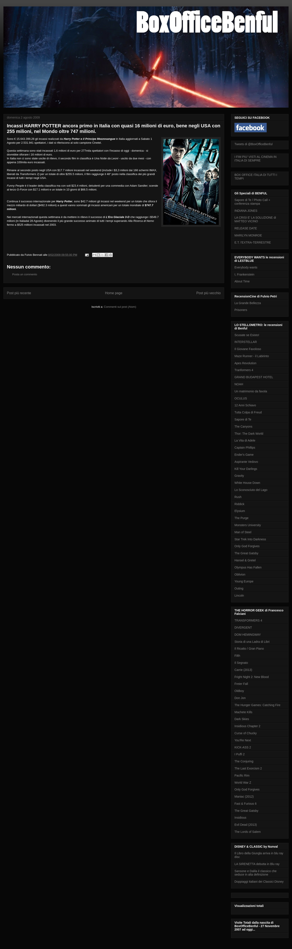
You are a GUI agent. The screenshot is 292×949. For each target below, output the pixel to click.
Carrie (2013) (243, 670)
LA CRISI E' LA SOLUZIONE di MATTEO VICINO (255, 219)
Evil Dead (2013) (245, 824)
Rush (238, 497)
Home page (113, 293)
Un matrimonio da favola (250, 391)
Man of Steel (242, 532)
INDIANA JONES (245, 210)
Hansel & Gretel (245, 560)
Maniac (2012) (244, 796)
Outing (238, 588)
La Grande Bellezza (247, 303)
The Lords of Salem (247, 831)
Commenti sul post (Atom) (120, 306)
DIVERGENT (243, 627)
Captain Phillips (244, 447)
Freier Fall (241, 683)
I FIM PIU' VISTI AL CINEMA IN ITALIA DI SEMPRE (255, 158)
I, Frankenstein (244, 274)
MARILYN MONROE (248, 235)
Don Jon (240, 698)
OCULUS (240, 398)
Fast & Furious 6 (245, 803)
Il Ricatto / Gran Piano (249, 648)
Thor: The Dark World (248, 433)
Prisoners (240, 310)
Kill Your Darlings (245, 469)
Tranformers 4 (243, 370)
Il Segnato (241, 662)
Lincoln (239, 595)
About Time (242, 281)
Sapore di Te (242, 419)
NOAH (238, 384)
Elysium (239, 511)
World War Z (242, 782)
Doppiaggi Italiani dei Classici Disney (259, 881)
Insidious (240, 817)
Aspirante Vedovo (246, 461)
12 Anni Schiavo (245, 405)
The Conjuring (243, 761)
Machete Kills (243, 712)
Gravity (239, 475)
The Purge (241, 518)
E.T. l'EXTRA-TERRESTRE (252, 242)
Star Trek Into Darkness (250, 539)
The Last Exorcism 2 (248, 768)
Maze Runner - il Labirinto (251, 356)
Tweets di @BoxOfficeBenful (253, 144)
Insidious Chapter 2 (247, 726)
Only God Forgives (247, 546)
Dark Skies (241, 719)
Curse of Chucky (245, 733)
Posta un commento (24, 274)
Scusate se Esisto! (246, 335)
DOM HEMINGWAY (247, 634)
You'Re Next (242, 740)
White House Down (247, 482)
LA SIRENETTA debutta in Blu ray (257, 864)
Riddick (239, 504)
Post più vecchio (208, 293)
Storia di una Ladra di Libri (251, 641)
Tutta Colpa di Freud (248, 412)
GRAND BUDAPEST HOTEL (253, 377)
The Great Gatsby (246, 553)
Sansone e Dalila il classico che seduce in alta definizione (255, 872)
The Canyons (243, 426)
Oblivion (239, 574)
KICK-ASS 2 (242, 747)
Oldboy (239, 691)
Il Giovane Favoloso (247, 349)
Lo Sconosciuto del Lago (250, 490)
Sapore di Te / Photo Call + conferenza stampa (252, 201)
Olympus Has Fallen (248, 567)
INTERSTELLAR (245, 342)
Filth (237, 655)
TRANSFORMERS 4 (248, 620)
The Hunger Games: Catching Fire (257, 705)
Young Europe (243, 581)
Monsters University (247, 525)
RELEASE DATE (245, 228)
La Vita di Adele (244, 440)
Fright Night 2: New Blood (251, 677)
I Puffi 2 (239, 754)
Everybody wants (245, 267)
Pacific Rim (241, 775)
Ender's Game (244, 454)
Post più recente (19, 293)
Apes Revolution (245, 363)
